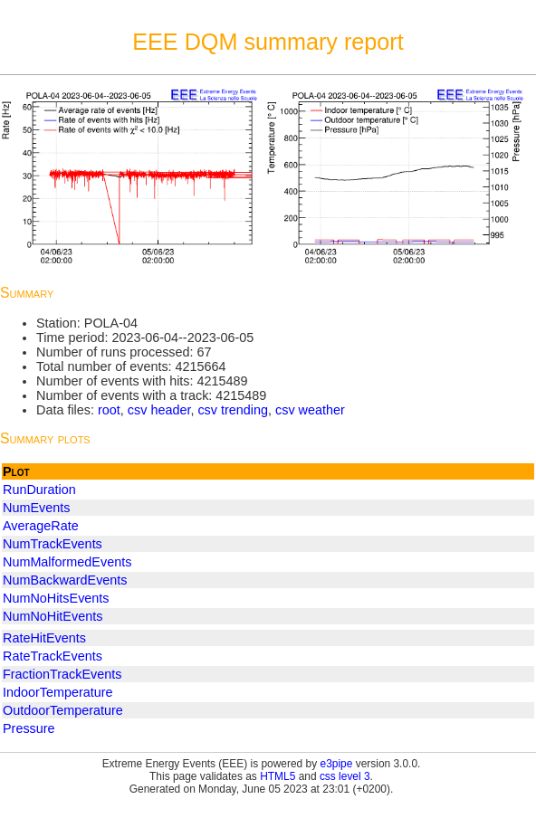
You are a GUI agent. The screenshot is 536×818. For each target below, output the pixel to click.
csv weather (310, 410)
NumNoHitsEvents (56, 598)
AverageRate (41, 525)
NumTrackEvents (52, 544)
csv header (159, 410)
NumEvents (36, 507)
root (109, 410)
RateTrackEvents (52, 656)
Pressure (29, 728)
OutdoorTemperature (63, 710)
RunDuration (39, 489)
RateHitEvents (44, 638)
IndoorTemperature (58, 692)
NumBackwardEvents (65, 580)
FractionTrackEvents (62, 674)
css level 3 (345, 776)
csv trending (232, 410)
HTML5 (277, 776)
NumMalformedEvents (67, 562)
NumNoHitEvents (52, 616)
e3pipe (337, 763)
